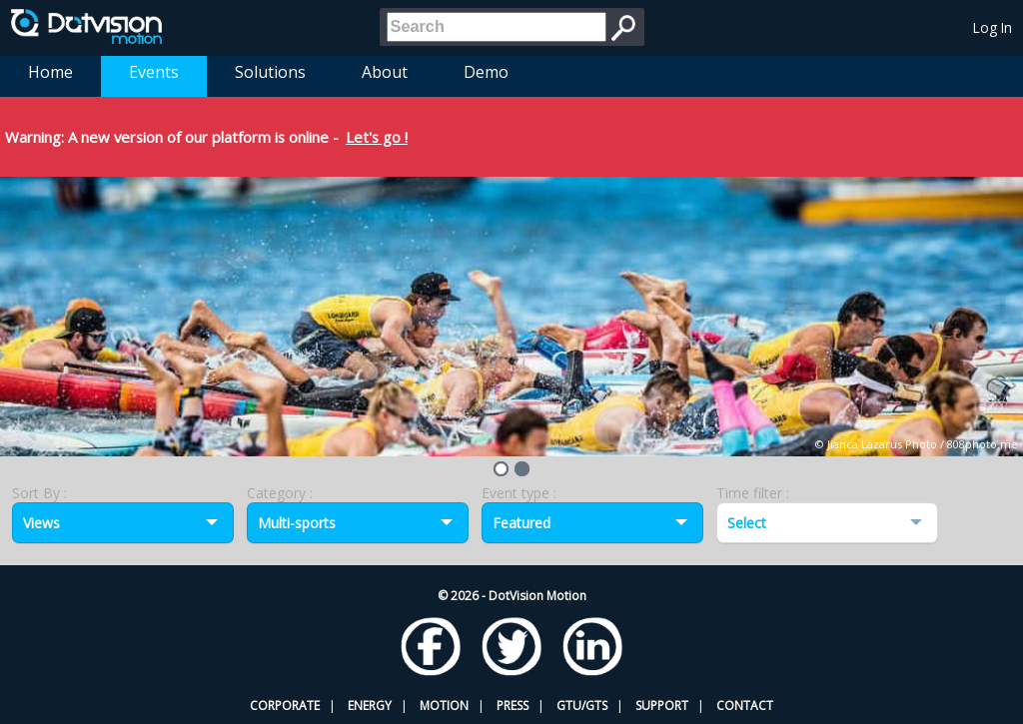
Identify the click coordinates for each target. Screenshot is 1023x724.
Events (154, 72)
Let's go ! (377, 137)
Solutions (270, 72)
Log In (992, 27)
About (385, 72)
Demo (486, 72)
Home (50, 72)
